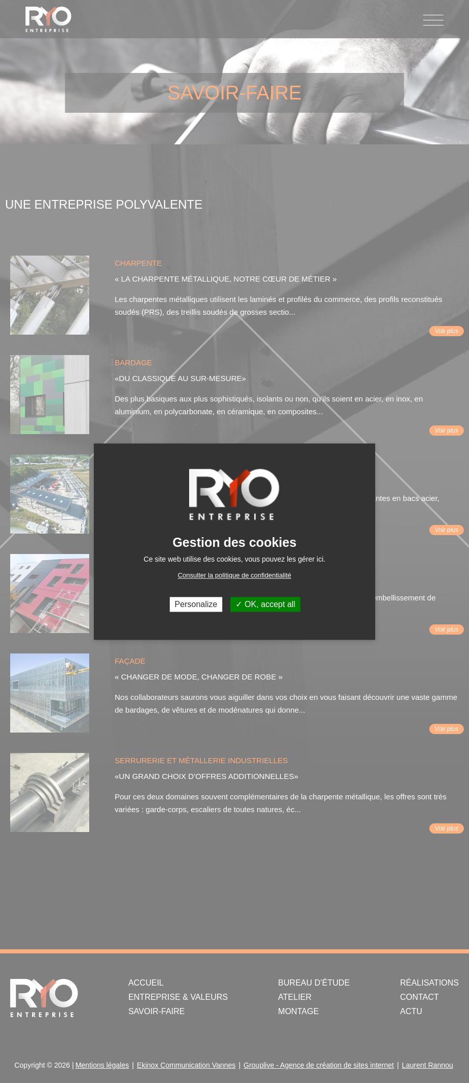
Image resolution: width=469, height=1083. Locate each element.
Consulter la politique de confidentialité (235, 575)
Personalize (196, 604)
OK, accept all (265, 604)
